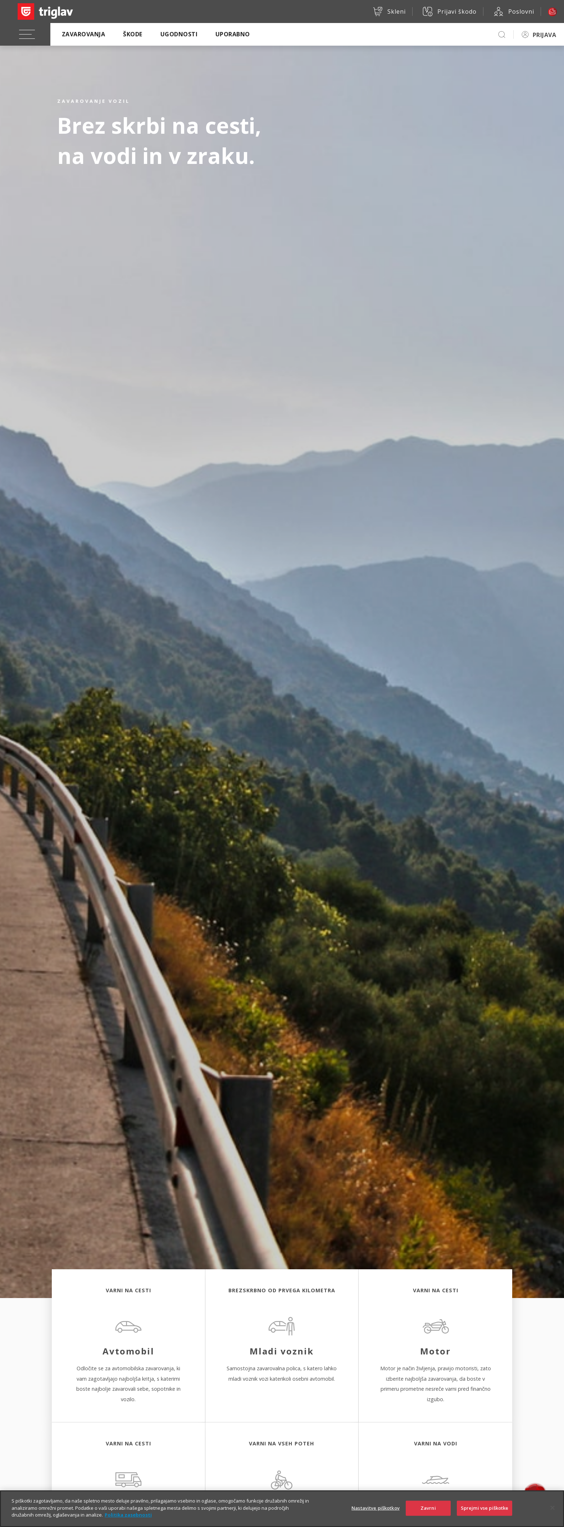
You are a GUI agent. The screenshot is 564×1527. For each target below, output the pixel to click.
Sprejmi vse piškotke (485, 1514)
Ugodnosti (178, 34)
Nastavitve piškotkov (375, 1514)
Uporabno (232, 34)
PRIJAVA (544, 35)
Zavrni (428, 1514)
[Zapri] (552, 1514)
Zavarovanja (83, 34)
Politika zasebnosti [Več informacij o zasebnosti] (128, 1521)
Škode (132, 34)
